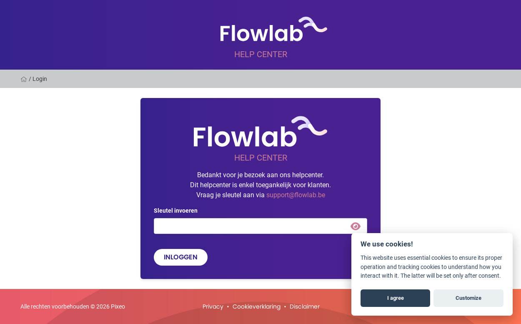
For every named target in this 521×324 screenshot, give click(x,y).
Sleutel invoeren (176, 210)
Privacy (213, 306)
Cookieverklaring (257, 306)
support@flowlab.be (295, 194)
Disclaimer (305, 306)
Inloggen (181, 257)
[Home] (24, 78)
